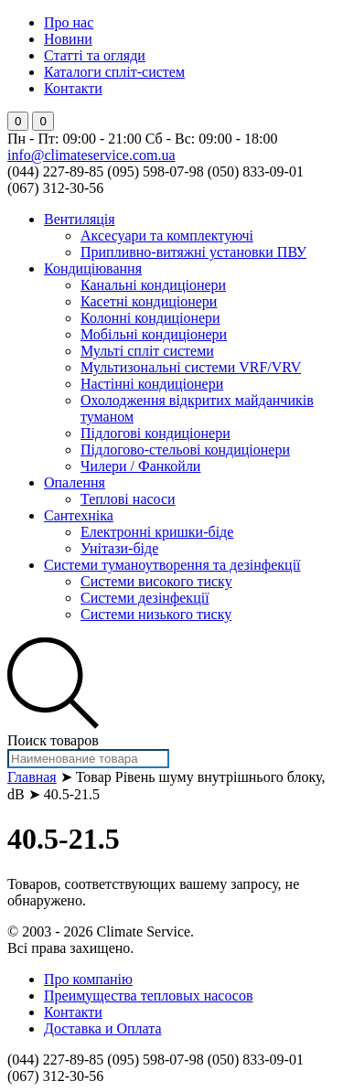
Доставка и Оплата (103, 1028)
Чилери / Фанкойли (140, 466)
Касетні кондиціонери (148, 301)
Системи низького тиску (155, 614)
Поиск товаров (53, 740)
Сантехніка (78, 515)
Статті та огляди (94, 55)
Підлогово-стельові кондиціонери (185, 449)
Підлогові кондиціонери (155, 433)
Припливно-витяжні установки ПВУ (193, 252)
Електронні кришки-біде (156, 532)
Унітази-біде (119, 548)
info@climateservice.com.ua (91, 155)
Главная (32, 777)
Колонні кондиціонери (150, 318)
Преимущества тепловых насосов (148, 995)
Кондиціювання (93, 268)
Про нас (68, 22)
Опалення (74, 482)
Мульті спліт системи (147, 351)
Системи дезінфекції (144, 597)
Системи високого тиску (156, 581)
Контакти (73, 88)
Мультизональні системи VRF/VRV (190, 367)
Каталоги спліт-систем (114, 72)
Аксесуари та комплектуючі (166, 235)
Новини (68, 39)
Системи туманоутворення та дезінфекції (172, 565)
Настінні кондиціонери (151, 383)
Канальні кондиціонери (153, 285)
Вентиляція (79, 219)
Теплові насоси (128, 499)
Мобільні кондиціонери (153, 334)
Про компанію (88, 979)
